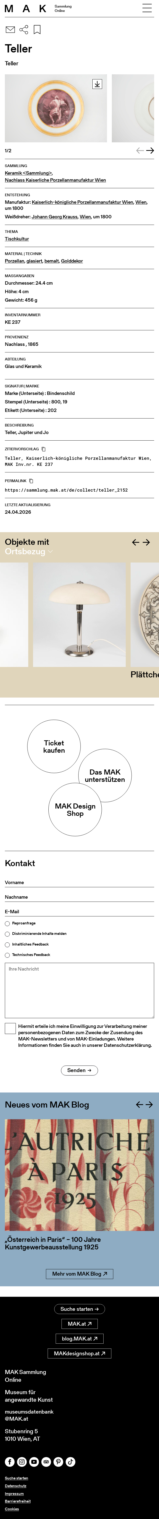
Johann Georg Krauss (55, 217)
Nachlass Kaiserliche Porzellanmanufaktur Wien (55, 180)
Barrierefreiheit (18, 1501)
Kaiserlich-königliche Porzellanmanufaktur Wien (82, 202)
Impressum (14, 1494)
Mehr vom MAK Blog (79, 1285)
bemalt (51, 261)
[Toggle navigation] (147, 8)
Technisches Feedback (31, 955)
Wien (141, 202)
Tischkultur (17, 239)
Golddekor (72, 261)
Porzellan (14, 261)
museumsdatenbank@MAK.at (31, 1416)
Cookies (12, 1509)
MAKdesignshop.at (79, 1353)
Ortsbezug (25, 551)
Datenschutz (15, 1486)
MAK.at (79, 1324)
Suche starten (80, 1309)
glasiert (34, 261)
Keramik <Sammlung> (28, 173)
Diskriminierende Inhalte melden (39, 934)
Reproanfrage (23, 923)
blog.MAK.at (79, 1339)
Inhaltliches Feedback (30, 944)
